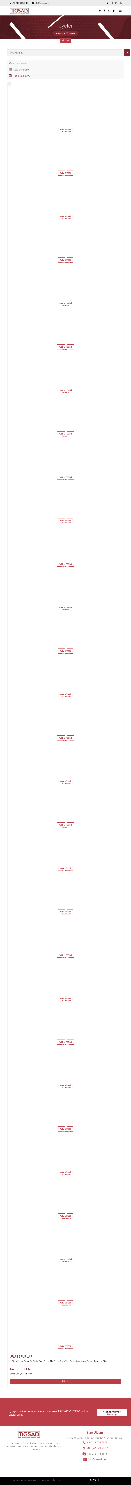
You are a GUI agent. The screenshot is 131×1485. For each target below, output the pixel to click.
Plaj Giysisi (55, 1361)
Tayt (67, 1361)
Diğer (105, 1361)
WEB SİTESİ (65, 129)
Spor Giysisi (44, 1361)
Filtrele (65, 1381)
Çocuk (23, 1373)
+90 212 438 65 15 (20, 3)
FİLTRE (65, 40)
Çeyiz (78, 1361)
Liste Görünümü (19, 69)
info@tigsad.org (42, 3)
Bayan (12, 1373)
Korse (83, 1361)
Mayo (62, 1361)
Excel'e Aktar (17, 63)
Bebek (29, 1373)
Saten (72, 1361)
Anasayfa (60, 33)
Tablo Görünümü (19, 75)
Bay (17, 1373)
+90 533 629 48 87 (97, 1448)
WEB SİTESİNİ (65, 303)
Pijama (20, 1361)
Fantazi (90, 1361)
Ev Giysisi (34, 1361)
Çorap (26, 1361)
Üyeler (72, 33)
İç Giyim (13, 1361)
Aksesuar (98, 1361)
